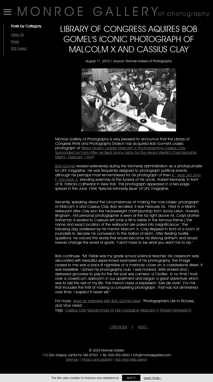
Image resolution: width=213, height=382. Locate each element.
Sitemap (72, 359)
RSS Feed (19, 48)
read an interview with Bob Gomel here (106, 301)
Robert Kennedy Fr (175, 310)
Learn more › (152, 378)
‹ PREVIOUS (118, 327)
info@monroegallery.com (152, 355)
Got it (131, 378)
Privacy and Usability (97, 359)
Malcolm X (149, 310)
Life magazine (127, 310)
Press (15, 41)
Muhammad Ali (100, 310)
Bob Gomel (65, 166)
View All (17, 34)
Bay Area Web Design (131, 359)
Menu (7, 12)
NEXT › (143, 327)
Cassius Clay (75, 310)
